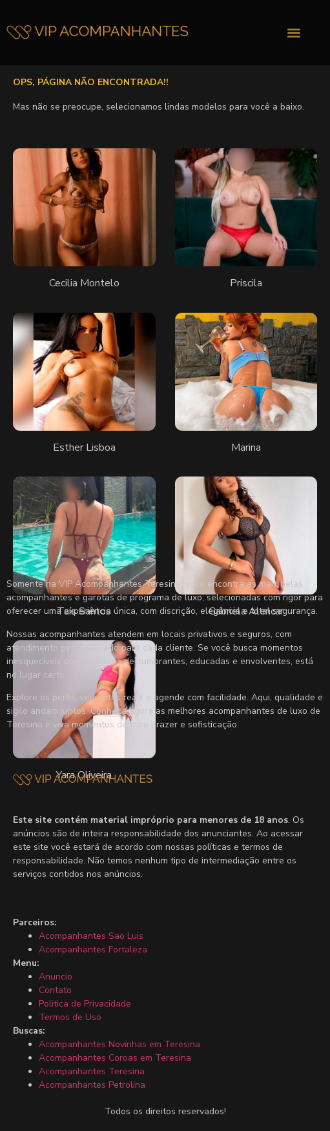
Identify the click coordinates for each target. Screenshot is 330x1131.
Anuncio (55, 976)
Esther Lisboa (84, 447)
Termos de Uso (70, 1017)
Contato (55, 990)
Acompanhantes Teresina (92, 1071)
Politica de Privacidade (85, 1004)
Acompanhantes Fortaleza (93, 949)
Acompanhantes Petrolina (92, 1085)
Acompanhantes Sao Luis (91, 936)
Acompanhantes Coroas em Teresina (115, 1058)
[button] (294, 32)
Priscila (246, 283)
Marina (246, 447)
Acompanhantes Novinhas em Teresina (119, 1044)
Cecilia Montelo (84, 283)
